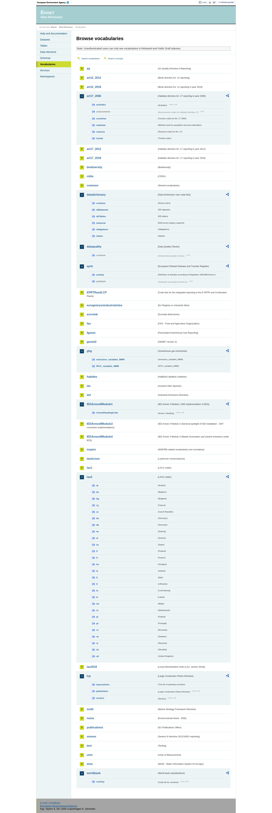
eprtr (90, 266)
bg (97, 498)
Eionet (54, 27)
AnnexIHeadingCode (107, 412)
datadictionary (96, 194)
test (89, 745)
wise (90, 763)
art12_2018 (94, 86)
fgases (91, 332)
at (97, 485)
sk (97, 649)
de (97, 518)
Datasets (45, 39)
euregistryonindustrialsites (104, 305)
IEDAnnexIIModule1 (100, 404)
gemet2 (91, 341)
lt (97, 584)
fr (97, 557)
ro (97, 630)
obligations (102, 229)
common (92, 185)
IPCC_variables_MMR (107, 366)
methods (100, 125)
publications (95, 727)
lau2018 (92, 666)
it (97, 577)
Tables (43, 45)
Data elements (48, 52)
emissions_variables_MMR (110, 359)
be (97, 492)
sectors (100, 698)
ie (97, 571)
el (97, 538)
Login (204, 2)
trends (99, 138)
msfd (90, 709)
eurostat (92, 314)
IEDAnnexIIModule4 (100, 436)
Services (45, 70)
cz (97, 512)
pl (97, 616)
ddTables (101, 216)
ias (89, 385)
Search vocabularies (91, 59)
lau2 (89, 476)
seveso (91, 736)
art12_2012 (94, 77)
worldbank (94, 773)
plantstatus (102, 691)
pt (97, 623)
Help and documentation (53, 33)
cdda (90, 176)
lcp (89, 676)
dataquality (94, 246)
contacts (100, 203)
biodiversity (94, 167)
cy (97, 505)
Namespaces (47, 76)
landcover (93, 458)
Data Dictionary (66, 27)
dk (97, 525)
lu (97, 590)
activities (101, 104)
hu (97, 564)
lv (97, 597)
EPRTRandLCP (97, 292)
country (100, 781)
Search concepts (115, 59)
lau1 (89, 467)
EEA (54, 2)
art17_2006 (94, 96)
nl (97, 610)
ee (97, 531)
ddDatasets (102, 209)
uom (90, 754)
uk (97, 656)
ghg (89, 351)
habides (92, 376)
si (97, 643)
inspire (91, 449)
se (97, 636)
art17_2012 (94, 148)
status (99, 236)
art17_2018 (94, 158)
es (97, 544)
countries (101, 118)
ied (89, 394)
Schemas (45, 58)
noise (90, 718)
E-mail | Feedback (50, 802)
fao (89, 323)
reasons (100, 131)
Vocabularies (48, 64)
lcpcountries (102, 684)
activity (100, 274)
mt (97, 603)
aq (88, 68)
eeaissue (101, 223)
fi (97, 551)
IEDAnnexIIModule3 (100, 423)
